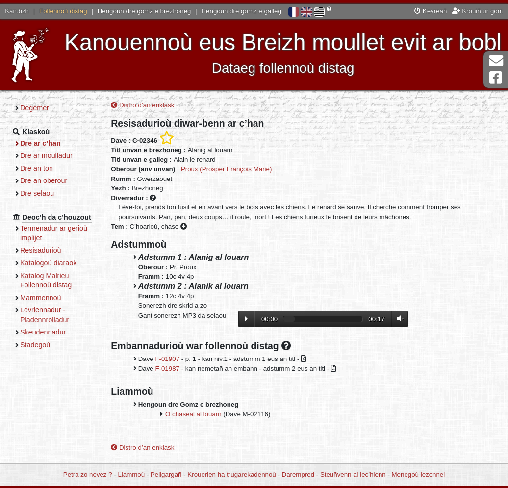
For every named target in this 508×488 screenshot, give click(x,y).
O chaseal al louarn (193, 414)
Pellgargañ (166, 474)
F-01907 (167, 358)
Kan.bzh (17, 11)
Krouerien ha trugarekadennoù (231, 474)
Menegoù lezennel (418, 474)
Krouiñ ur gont (477, 11)
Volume (398, 318)
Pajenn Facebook (495, 78)
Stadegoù (35, 345)
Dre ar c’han (40, 143)
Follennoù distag (63, 11)
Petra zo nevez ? (87, 474)
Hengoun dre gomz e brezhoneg (144, 11)
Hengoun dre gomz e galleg (241, 11)
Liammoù (131, 474)
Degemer (34, 108)
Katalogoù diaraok (48, 263)
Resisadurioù (40, 250)
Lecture (246, 319)
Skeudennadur (43, 332)
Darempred (298, 474)
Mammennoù (40, 298)
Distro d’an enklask (142, 105)
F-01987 (167, 368)
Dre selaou (37, 193)
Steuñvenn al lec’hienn (353, 474)
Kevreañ (430, 11)
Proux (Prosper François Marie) (226, 169)
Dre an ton (36, 168)
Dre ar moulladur (46, 155)
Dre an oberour (43, 180)
